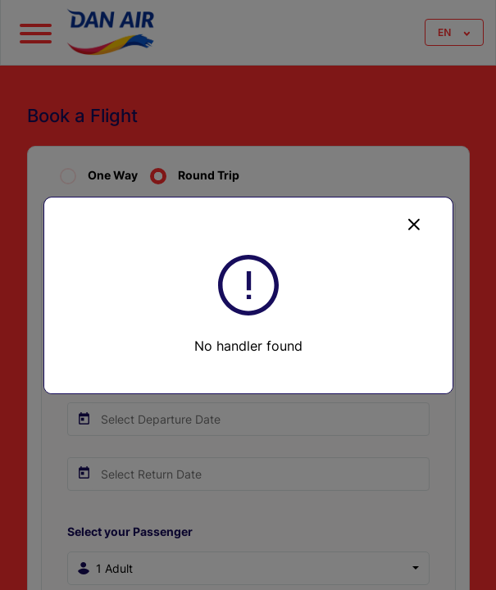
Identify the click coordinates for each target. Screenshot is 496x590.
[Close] (414, 224)
